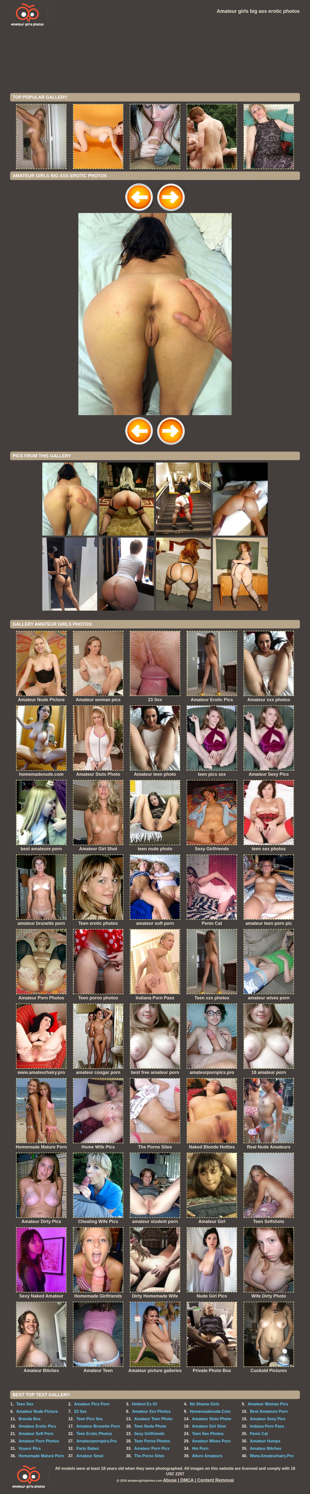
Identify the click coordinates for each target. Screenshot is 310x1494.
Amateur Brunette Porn (98, 1426)
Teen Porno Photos (152, 1441)
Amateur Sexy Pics (268, 1419)
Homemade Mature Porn (41, 1456)
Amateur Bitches (265, 1448)
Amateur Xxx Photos (151, 1411)
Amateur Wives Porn (211, 1441)
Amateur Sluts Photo (211, 1419)
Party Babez (87, 1448)
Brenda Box (30, 1419)
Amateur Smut (89, 1456)
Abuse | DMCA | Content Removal (198, 1480)
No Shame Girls (204, 1404)
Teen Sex (24, 1404)
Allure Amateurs (207, 1456)
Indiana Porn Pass (267, 1426)
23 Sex (80, 1411)
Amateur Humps (265, 1441)
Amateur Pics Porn (92, 1404)
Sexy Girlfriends (149, 1434)
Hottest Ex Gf (144, 1404)
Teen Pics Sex (89, 1419)
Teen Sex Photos (208, 1434)
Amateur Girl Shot (209, 1426)
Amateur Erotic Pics (37, 1426)
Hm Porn (200, 1448)
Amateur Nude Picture (37, 1411)
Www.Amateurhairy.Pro (272, 1456)
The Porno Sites (149, 1456)
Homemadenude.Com (210, 1411)
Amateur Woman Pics (268, 1404)
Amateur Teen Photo (153, 1419)
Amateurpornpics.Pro (96, 1441)
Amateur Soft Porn (36, 1434)
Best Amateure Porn (269, 1411)
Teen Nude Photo (150, 1426)
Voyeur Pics (30, 1448)
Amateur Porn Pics (152, 1448)
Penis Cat (259, 1434)
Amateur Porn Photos (39, 1441)
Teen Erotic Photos (94, 1434)
